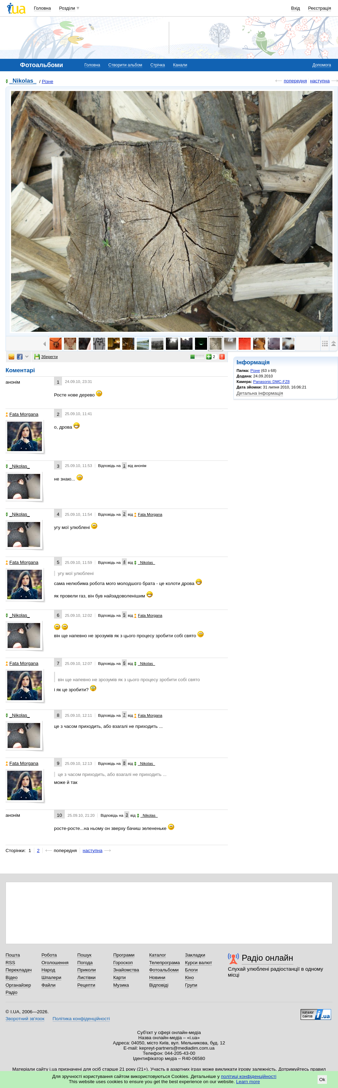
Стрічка (157, 65)
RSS (10, 962)
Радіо (11, 992)
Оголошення (55, 962)
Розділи (67, 8)
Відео (12, 977)
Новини (157, 977)
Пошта (13, 955)
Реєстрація (319, 8)
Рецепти (86, 985)
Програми (123, 955)
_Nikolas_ (22, 81)
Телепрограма (164, 962)
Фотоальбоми (164, 969)
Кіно (189, 977)
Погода (84, 962)
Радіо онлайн (267, 957)
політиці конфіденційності (248, 1076)
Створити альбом (125, 65)
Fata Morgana (22, 414)
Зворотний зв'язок (25, 1018)
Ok (322, 1079)
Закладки (195, 955)
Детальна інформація (260, 393)
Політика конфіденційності (81, 1018)
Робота (49, 955)
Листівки (86, 977)
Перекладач (19, 969)
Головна (42, 8)
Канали (180, 65)
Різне (47, 81)
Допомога (321, 65)
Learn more (248, 1081)
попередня (295, 80)
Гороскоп (123, 962)
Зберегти (46, 356)
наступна (320, 80)
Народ (48, 969)
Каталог (157, 955)
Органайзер (18, 985)
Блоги (191, 969)
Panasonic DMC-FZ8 (271, 382)
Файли (49, 985)
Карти (119, 977)
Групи (191, 985)
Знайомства (126, 969)
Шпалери (51, 977)
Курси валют (198, 962)
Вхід (295, 8)
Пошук (84, 955)
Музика (121, 985)
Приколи (86, 969)
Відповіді (159, 985)
